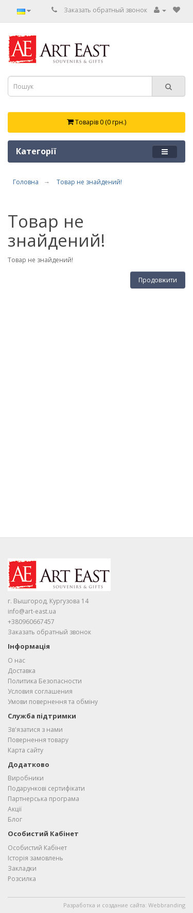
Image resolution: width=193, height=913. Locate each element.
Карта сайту (25, 750)
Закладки (22, 868)
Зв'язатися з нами (35, 729)
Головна (26, 182)
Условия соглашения (40, 691)
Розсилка (22, 878)
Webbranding (166, 905)
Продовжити (157, 280)
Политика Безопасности (45, 681)
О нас (16, 660)
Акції (15, 809)
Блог (15, 819)
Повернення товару (38, 739)
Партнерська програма (43, 798)
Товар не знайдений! (89, 182)
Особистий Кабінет (37, 847)
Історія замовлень (35, 858)
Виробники (26, 778)
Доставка (22, 670)
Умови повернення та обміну (53, 701)
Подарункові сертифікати (46, 788)
